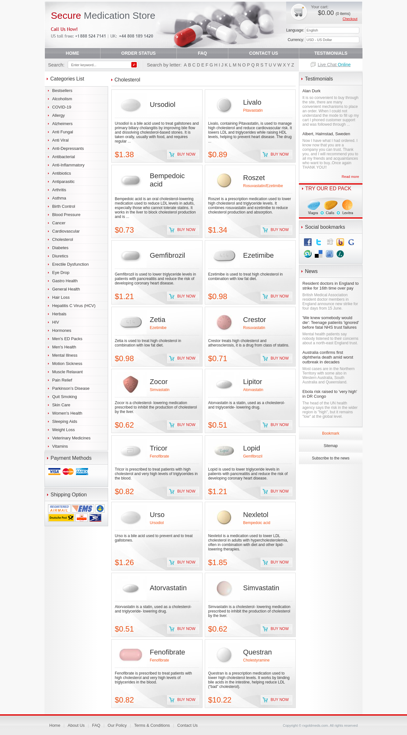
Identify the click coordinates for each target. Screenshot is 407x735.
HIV (55, 322)
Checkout (350, 19)
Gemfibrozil (167, 255)
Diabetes (60, 247)
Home (54, 725)
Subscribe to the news (330, 458)
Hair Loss (61, 297)
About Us (76, 725)
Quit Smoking (64, 396)
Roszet (254, 178)
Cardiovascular (66, 231)
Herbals (59, 314)
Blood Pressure (66, 214)
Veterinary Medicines (71, 438)
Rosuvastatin (254, 328)
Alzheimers (62, 123)
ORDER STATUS (138, 53)
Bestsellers (62, 90)
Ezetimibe (258, 255)
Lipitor (252, 382)
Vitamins (60, 446)
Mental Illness (64, 355)
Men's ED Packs (67, 338)
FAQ (202, 53)
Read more (350, 176)
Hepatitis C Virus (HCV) (73, 305)
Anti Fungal (62, 132)
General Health (66, 289)
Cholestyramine (256, 660)
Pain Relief (62, 380)
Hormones (61, 330)
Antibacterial (63, 156)
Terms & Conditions (152, 725)
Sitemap (331, 446)
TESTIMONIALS (330, 53)
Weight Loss (63, 429)
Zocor (159, 382)
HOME (72, 53)
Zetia (157, 320)
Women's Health (67, 413)
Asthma (59, 198)
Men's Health (64, 347)
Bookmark (330, 433)
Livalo (252, 102)
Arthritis (59, 189)
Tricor (158, 448)
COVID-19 (61, 107)
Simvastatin (159, 390)
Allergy (58, 115)
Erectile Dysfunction (70, 264)
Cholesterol (62, 239)
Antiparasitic (63, 181)
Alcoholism (62, 98)
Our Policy (117, 725)
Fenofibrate (159, 456)
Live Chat (334, 64)
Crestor (254, 320)
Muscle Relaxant (67, 371)
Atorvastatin (253, 390)
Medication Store (103, 15)
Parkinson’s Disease (71, 388)
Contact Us (187, 725)
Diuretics (60, 256)
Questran (257, 652)
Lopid (251, 448)
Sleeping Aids (64, 421)
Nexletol (255, 515)
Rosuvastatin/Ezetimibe (263, 186)
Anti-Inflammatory (68, 165)
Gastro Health (65, 280)
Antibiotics (61, 173)
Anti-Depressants (68, 148)
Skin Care (61, 404)
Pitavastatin (253, 110)
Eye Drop (60, 272)
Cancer (59, 222)
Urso (157, 515)
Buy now (186, 154)
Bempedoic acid (256, 523)
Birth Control (63, 206)
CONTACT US (263, 53)
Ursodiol (163, 104)
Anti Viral (60, 140)
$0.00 (334, 12)
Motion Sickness (67, 363)
